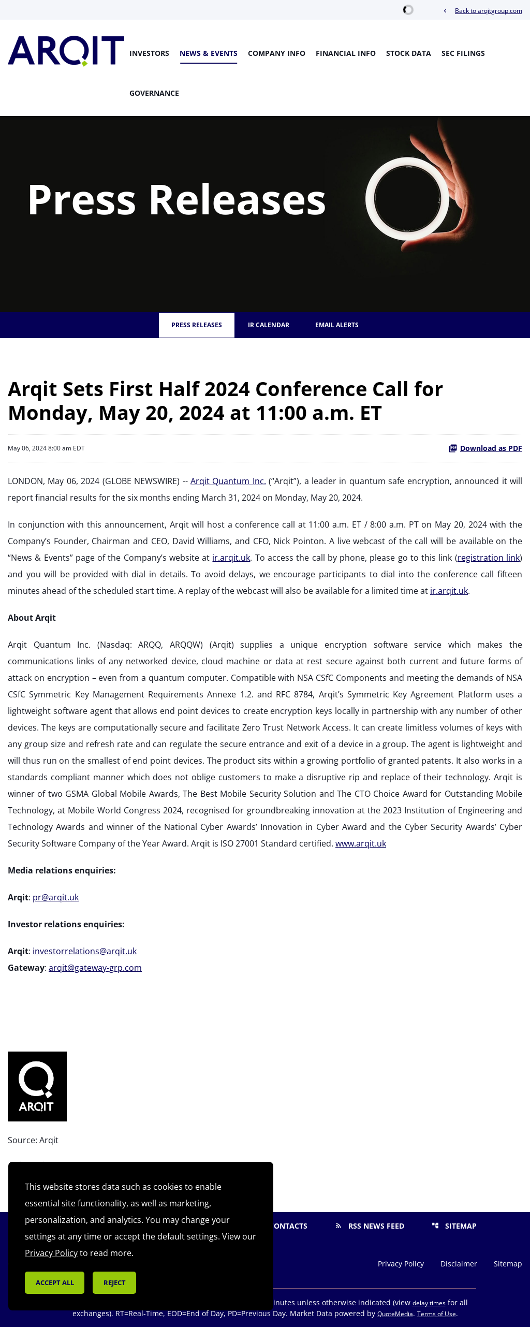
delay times (429, 1303)
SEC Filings (463, 53)
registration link (489, 557)
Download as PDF (485, 448)
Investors (149, 53)
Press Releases (196, 324)
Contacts (281, 1226)
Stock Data (408, 53)
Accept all (55, 1282)
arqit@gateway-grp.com (95, 967)
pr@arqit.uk (56, 897)
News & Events (209, 53)
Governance (154, 93)
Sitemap (454, 1226)
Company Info (276, 53)
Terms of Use (436, 1313)
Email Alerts (337, 324)
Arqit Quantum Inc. (228, 481)
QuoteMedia (395, 1313)
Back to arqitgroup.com (481, 10)
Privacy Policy (401, 1263)
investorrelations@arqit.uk (85, 951)
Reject (115, 1282)
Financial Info (346, 53)
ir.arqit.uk (231, 557)
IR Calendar (268, 324)
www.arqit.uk (360, 843)
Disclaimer (458, 1263)
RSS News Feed (369, 1226)
